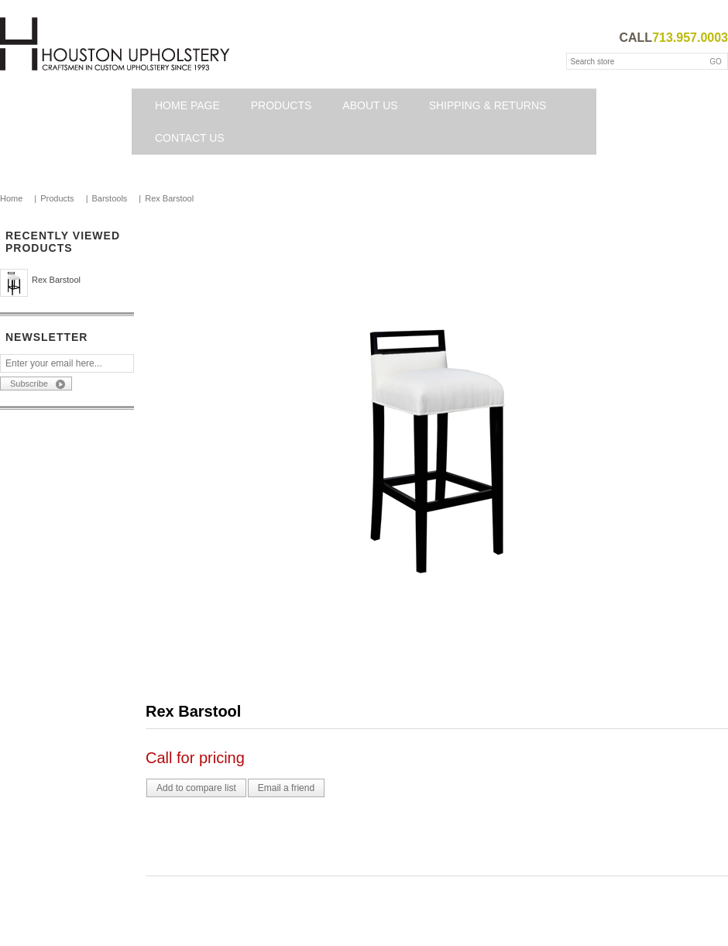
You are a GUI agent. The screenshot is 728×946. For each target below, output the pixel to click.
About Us (369, 105)
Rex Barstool (56, 279)
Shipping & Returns (488, 105)
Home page (187, 105)
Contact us (190, 138)
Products (281, 105)
